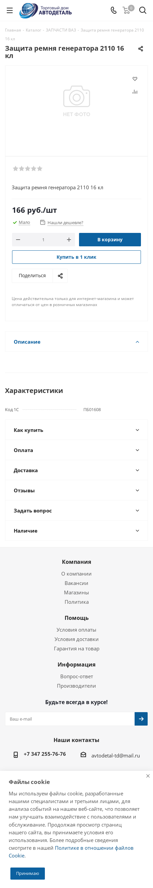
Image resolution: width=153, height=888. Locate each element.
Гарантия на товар (76, 648)
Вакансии (76, 583)
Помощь (77, 618)
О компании (76, 573)
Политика (77, 601)
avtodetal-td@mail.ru (115, 755)
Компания (76, 561)
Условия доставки (77, 639)
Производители (76, 685)
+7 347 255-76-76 (45, 753)
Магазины (76, 592)
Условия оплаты (76, 629)
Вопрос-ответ (76, 676)
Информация (76, 664)
